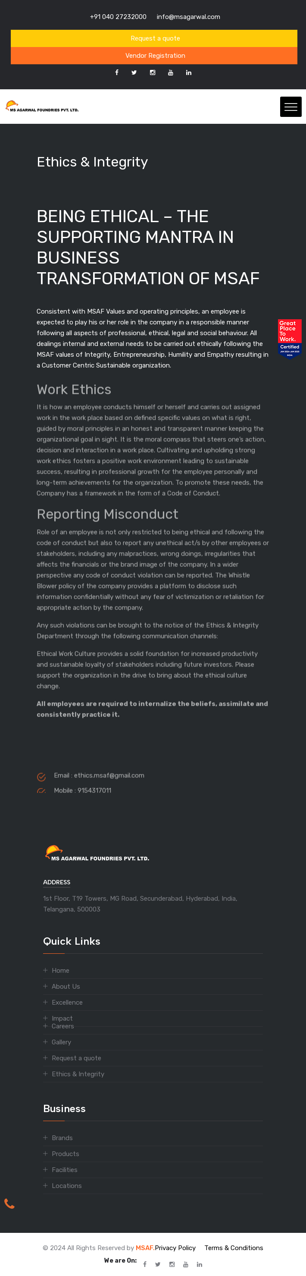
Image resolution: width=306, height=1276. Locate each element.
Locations (67, 1186)
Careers (63, 1026)
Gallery (61, 1042)
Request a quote (155, 38)
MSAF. (145, 1248)
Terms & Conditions (233, 1248)
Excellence (67, 1002)
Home (60, 970)
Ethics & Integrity (78, 1074)
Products (65, 1154)
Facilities (65, 1170)
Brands (62, 1138)
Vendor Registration (155, 56)
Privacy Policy (175, 1248)
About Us (66, 986)
